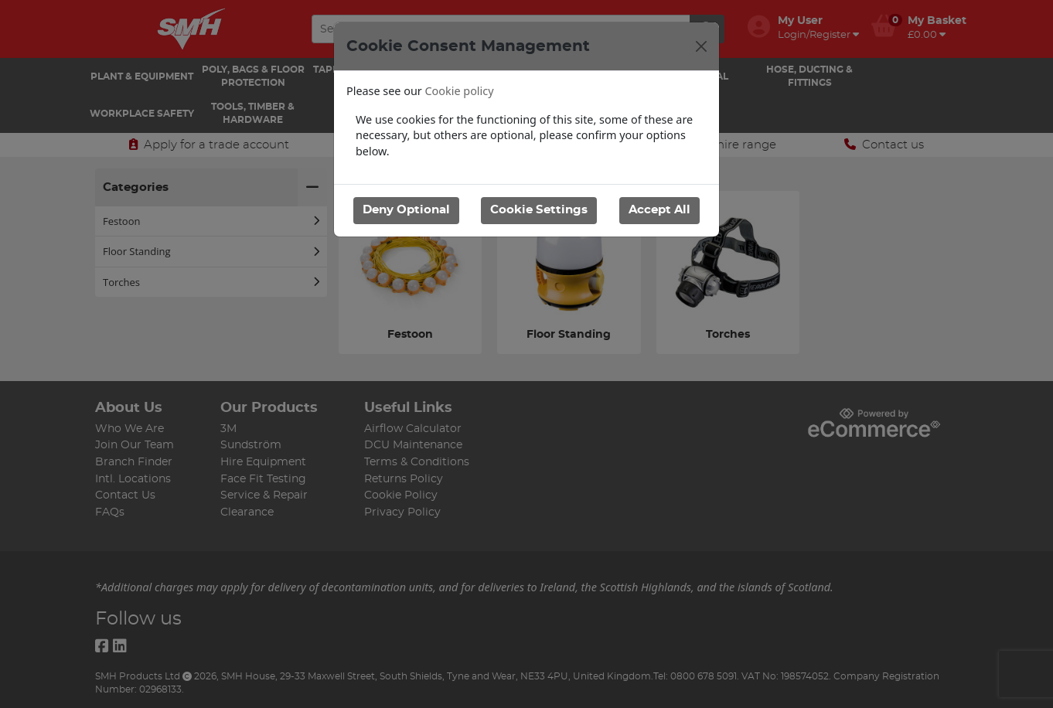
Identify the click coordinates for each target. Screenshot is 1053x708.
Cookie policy (459, 90)
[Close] (701, 46)
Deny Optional (406, 210)
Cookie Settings (539, 210)
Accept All (659, 210)
